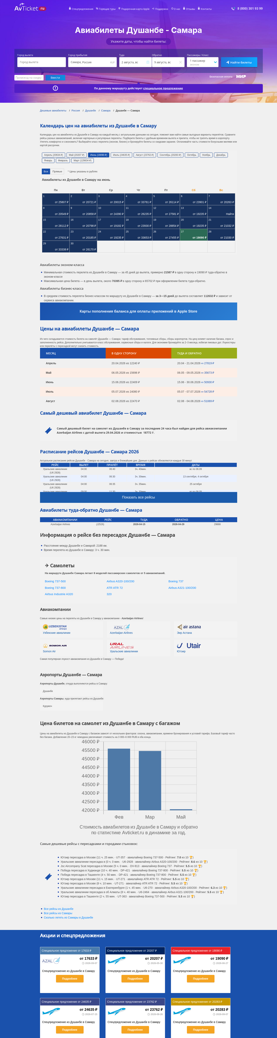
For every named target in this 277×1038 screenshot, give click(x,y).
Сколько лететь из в (68, 917)
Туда (121, 55)
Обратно (157, 55)
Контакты (206, 9)
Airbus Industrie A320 (59, 594)
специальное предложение (163, 88)
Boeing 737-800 (55, 587)
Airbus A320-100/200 (120, 581)
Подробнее (69, 978)
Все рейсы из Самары (58, 913)
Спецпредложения (82, 9)
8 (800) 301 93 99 (250, 9)
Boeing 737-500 (55, 581)
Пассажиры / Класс (198, 55)
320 (109, 594)
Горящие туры (107, 9)
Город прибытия (77, 55)
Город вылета (25, 55)
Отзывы (190, 9)
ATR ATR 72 (115, 587)
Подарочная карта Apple (135, 9)
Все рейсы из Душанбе (59, 908)
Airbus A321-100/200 (182, 587)
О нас (177, 9)
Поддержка (161, 9)
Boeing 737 (176, 581)
